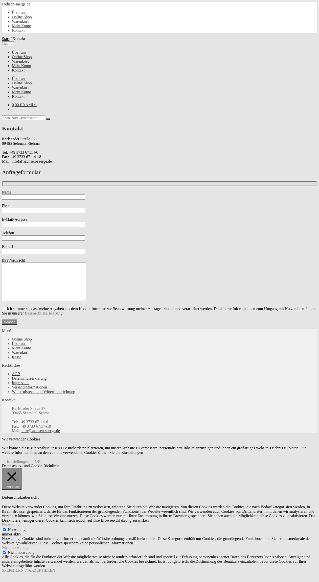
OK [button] (38, 469)
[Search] (48, 119)
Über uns (19, 12)
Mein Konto (21, 26)
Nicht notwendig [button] (15, 555)
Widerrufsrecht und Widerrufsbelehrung (43, 399)
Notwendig (16, 537)
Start (5, 39)
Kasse (16, 364)
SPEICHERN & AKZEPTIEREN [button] (28, 578)
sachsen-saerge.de (16, 4)
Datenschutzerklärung (29, 386)
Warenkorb (20, 21)
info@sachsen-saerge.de (41, 438)
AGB (16, 381)
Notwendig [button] (11, 532)
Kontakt (18, 30)
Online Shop (22, 17)
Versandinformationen (29, 394)
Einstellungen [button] (18, 469)
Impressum (20, 390)
